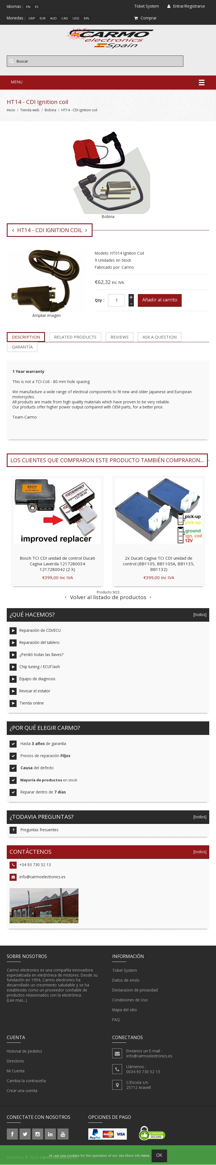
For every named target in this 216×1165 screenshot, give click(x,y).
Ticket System (124, 971)
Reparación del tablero (35, 644)
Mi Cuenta (15, 1072)
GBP (31, 18)
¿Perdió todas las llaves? (36, 656)
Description (26, 338)
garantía (22, 348)
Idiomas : (15, 6)
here (145, 1155)
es (37, 7)
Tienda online (27, 704)
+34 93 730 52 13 (30, 866)
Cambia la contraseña (26, 1082)
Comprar (145, 18)
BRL (87, 18)
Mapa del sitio (124, 1010)
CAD (64, 18)
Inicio (11, 110)
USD (76, 18)
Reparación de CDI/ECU (35, 631)
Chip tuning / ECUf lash (35, 668)
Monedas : (16, 18)
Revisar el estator (30, 692)
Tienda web (29, 110)
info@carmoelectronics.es (38, 878)
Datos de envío (126, 981)
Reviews (120, 338)
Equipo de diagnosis (32, 680)
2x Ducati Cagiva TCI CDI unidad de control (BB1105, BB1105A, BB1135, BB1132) (158, 564)
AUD (53, 18)
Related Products (75, 338)
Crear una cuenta (22, 1092)
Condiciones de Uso (130, 1001)
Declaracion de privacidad (135, 991)
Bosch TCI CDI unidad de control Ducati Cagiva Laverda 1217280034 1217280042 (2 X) (57, 564)
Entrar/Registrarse (186, 6)
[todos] (198, 615)
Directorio (15, 1062)
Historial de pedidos (24, 1052)
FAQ (116, 1020)
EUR (43, 18)
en (28, 7)
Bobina (50, 110)
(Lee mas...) (17, 1001)
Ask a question (160, 338)
